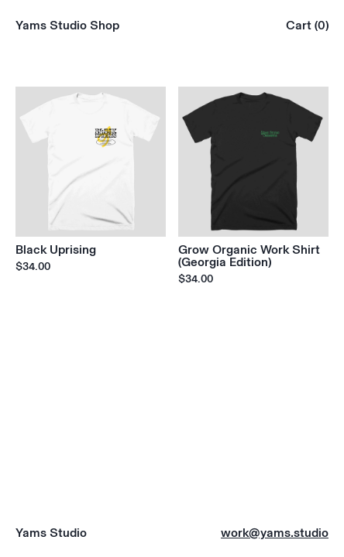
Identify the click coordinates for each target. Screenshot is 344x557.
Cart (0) (307, 24)
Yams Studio (51, 532)
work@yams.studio (275, 532)
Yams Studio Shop (67, 24)
